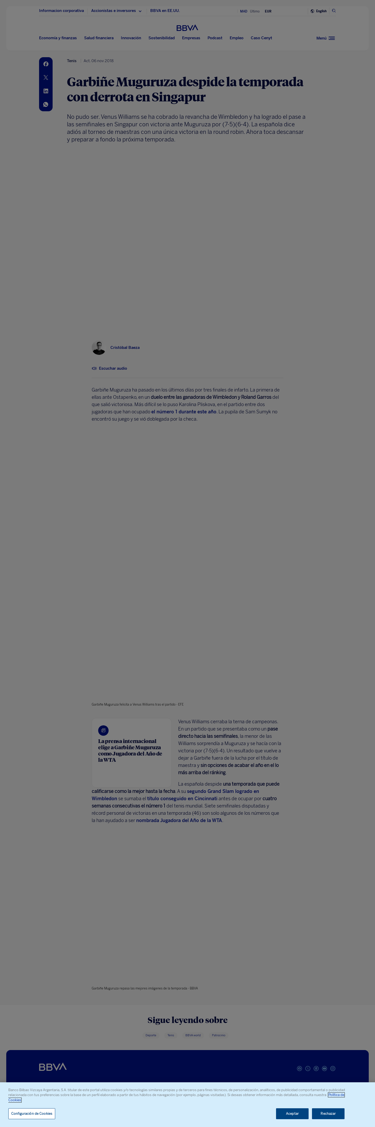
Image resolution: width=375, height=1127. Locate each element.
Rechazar (328, 1114)
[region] (187, 1104)
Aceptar (292, 1114)
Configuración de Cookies (31, 1114)
